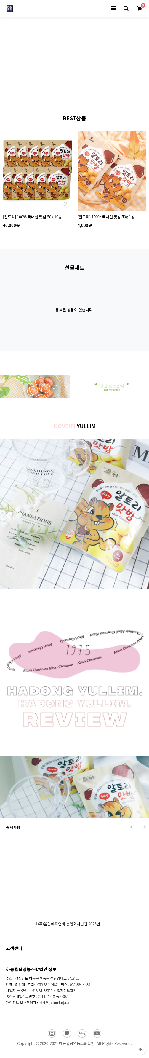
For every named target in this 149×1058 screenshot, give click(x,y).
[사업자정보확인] (65, 990)
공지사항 (13, 827)
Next (98, 94)
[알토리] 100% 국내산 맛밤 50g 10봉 (32, 216)
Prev (51, 94)
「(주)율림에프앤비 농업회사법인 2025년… (69, 924)
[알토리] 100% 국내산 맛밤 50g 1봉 (106, 216)
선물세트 (75, 267)
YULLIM (74, 426)
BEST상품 (74, 118)
